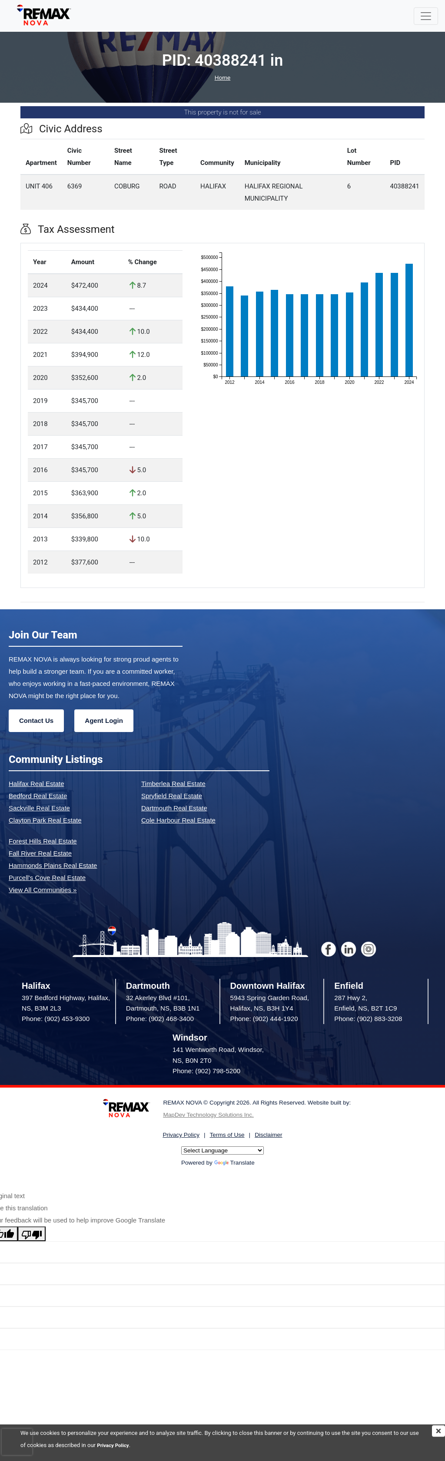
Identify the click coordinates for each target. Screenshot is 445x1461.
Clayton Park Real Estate (45, 820)
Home (222, 77)
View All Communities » (42, 889)
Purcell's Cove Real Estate (47, 877)
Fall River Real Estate (40, 853)
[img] (438, 1430)
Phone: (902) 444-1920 (264, 1018)
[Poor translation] (32, 1233)
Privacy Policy (115, 1445)
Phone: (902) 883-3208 (368, 1018)
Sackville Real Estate (39, 808)
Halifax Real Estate (36, 783)
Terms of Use (227, 1135)
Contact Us (36, 720)
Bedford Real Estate (38, 795)
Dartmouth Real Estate (174, 808)
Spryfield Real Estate (171, 795)
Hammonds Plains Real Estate (53, 865)
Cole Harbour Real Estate (178, 820)
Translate (234, 1162)
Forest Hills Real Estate (43, 841)
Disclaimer (268, 1135)
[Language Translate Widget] (222, 1150)
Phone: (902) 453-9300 (56, 1018)
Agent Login (104, 720)
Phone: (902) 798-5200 (206, 1071)
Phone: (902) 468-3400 (160, 1018)
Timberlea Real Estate (173, 783)
